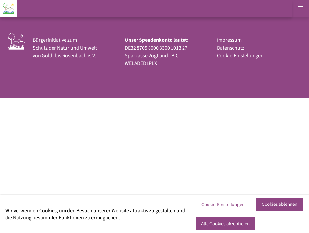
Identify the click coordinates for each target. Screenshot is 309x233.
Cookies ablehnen (279, 204)
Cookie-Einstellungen (240, 55)
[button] (300, 8)
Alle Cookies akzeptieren (225, 223)
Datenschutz (230, 47)
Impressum (229, 40)
